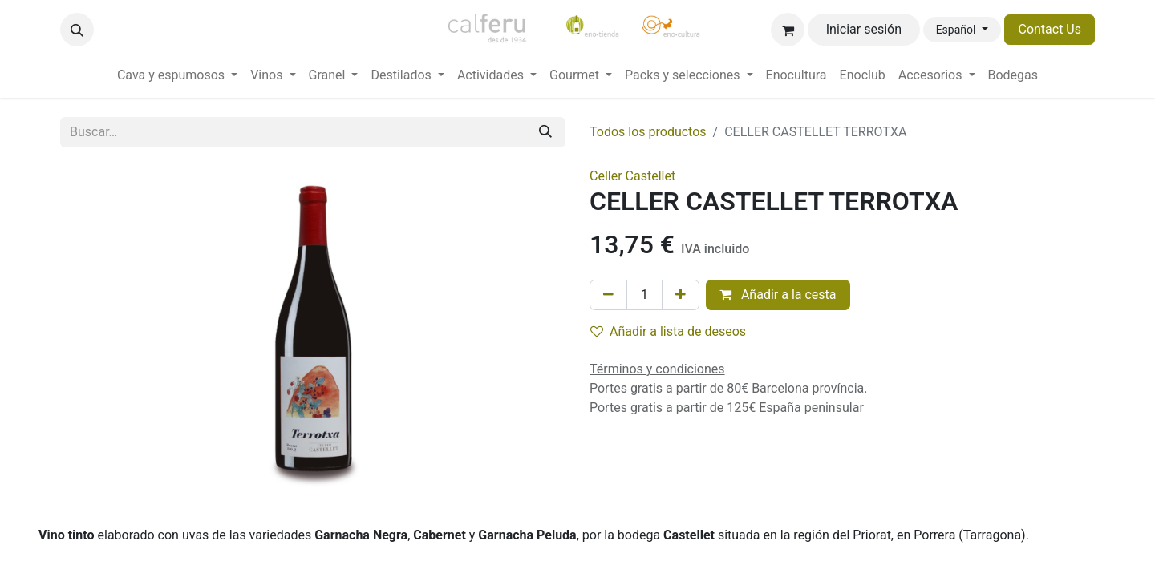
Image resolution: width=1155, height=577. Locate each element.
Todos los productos (648, 131)
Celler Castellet (632, 176)
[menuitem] (177, 75)
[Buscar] (545, 132)
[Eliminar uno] (608, 295)
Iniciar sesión (864, 29)
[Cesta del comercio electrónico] (787, 29)
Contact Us (1049, 29)
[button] (77, 29)
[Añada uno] (680, 295)
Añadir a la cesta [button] (778, 294)
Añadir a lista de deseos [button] (668, 331)
